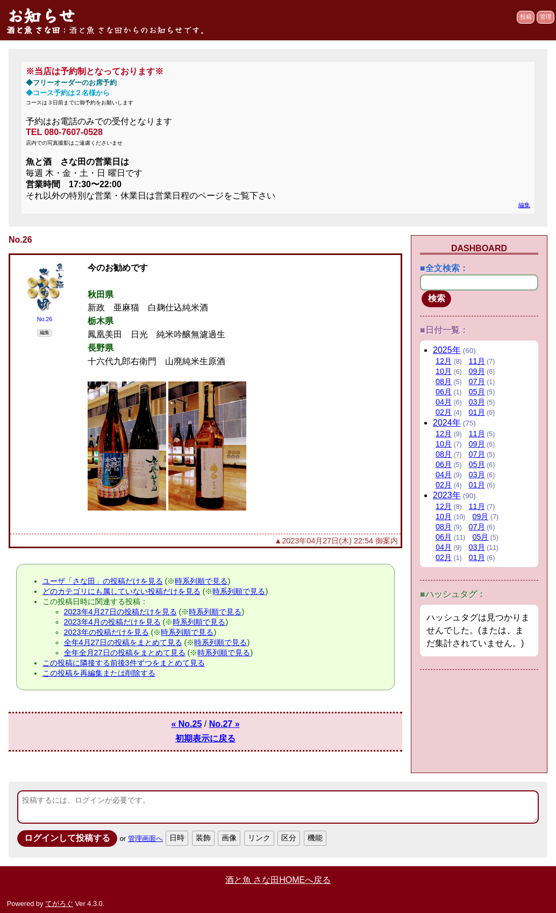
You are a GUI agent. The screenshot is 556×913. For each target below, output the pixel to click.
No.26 (45, 319)
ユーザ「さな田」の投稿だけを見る (102, 581)
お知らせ (40, 15)
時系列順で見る (201, 581)
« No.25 (186, 723)
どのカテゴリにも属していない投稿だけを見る (121, 591)
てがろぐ (59, 904)
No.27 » (224, 723)
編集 (524, 205)
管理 (546, 16)
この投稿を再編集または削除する (98, 673)
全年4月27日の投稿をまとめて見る (123, 642)
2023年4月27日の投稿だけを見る (120, 611)
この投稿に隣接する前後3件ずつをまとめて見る (123, 663)
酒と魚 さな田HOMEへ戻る (278, 879)
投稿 (526, 16)
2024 (447, 422)
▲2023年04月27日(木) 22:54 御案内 (336, 540)
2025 (447, 350)
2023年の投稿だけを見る (106, 632)
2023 (447, 495)
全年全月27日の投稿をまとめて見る (125, 652)
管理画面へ (145, 838)
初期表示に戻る (205, 738)
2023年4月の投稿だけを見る (112, 622)
